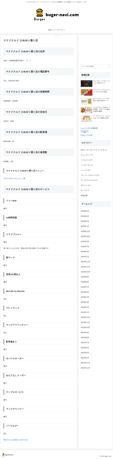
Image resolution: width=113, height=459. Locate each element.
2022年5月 (85, 353)
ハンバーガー (86, 170)
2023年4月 (85, 297)
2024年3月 (85, 252)
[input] (95, 66)
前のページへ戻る (10, 440)
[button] (108, 66)
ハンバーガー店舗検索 (89, 128)
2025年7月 (85, 247)
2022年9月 (85, 333)
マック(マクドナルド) (89, 180)
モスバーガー (86, 185)
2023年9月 (85, 277)
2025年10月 (85, 236)
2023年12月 (85, 262)
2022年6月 (85, 348)
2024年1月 (85, 257)
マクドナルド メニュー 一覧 (14, 178)
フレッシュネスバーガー (90, 175)
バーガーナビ (22, 440)
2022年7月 (85, 343)
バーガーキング (87, 165)
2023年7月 (85, 287)
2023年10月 (85, 272)
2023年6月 (85, 292)
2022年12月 (85, 317)
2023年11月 (85, 267)
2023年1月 (85, 312)
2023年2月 (85, 307)
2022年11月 (85, 322)
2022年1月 (85, 358)
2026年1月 (85, 226)
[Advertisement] (95, 49)
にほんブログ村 (86, 135)
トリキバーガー (87, 160)
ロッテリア (85, 190)
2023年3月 (85, 302)
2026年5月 (85, 211)
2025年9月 (85, 241)
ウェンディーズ (87, 155)
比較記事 (84, 195)
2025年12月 (85, 231)
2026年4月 (85, 216)
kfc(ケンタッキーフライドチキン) (94, 150)
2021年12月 (85, 363)
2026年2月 (85, 221)
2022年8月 (85, 338)
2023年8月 (85, 282)
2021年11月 (85, 368)
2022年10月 (85, 327)
